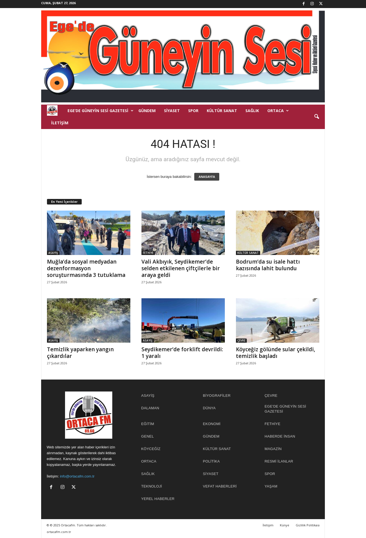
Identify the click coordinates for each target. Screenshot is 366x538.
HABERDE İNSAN (280, 436)
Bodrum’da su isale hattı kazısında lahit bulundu (268, 265)
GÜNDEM (147, 110)
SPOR (193, 110)
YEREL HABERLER (158, 499)
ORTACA (278, 111)
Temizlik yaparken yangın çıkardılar (80, 353)
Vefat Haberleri (220, 486)
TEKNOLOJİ (151, 486)
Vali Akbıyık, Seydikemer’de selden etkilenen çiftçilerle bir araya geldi (180, 268)
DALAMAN (150, 408)
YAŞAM (271, 486)
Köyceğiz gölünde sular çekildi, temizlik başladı (275, 353)
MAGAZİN (273, 449)
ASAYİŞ (53, 253)
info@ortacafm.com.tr (77, 476)
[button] (316, 117)
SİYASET (172, 110)
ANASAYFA (206, 176)
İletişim (59, 122)
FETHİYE (148, 253)
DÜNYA (209, 408)
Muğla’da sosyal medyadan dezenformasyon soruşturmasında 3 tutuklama (86, 268)
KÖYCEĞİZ (151, 449)
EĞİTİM (147, 424)
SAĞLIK (252, 110)
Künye (284, 525)
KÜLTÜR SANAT (222, 110)
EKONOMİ (212, 424)
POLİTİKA (211, 461)
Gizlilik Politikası (308, 525)
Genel (147, 436)
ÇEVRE (241, 340)
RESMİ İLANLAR (279, 461)
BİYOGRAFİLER (217, 395)
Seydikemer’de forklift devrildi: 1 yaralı (182, 353)
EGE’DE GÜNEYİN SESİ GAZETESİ (100, 111)
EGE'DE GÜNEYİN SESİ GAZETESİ (285, 408)
